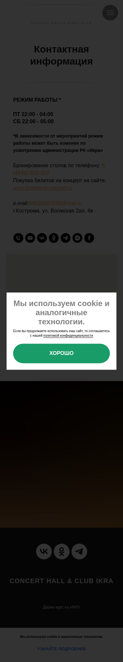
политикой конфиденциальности (68, 336)
